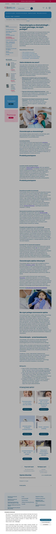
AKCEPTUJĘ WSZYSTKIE (46, 519)
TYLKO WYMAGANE (46, 522)
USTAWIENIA (45, 524)
